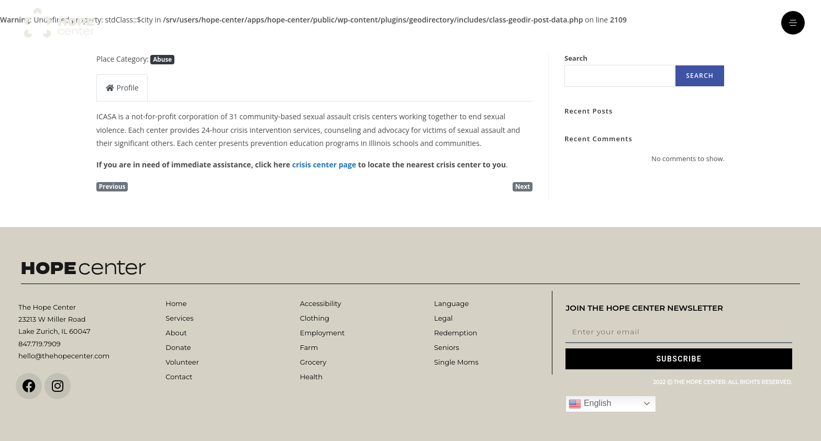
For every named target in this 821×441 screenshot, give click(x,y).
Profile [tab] (122, 88)
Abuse (162, 59)
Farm (309, 347)
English (590, 404)
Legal (443, 318)
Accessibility (320, 303)
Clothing (314, 318)
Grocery (313, 362)
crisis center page (324, 164)
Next (522, 186)
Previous (112, 186)
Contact (178, 376)
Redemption (455, 333)
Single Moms (456, 362)
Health (311, 376)
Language (451, 303)
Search (575, 58)
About (175, 333)
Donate (178, 347)
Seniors (446, 347)
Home (175, 303)
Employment (322, 333)
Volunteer (181, 362)
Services (179, 318)
